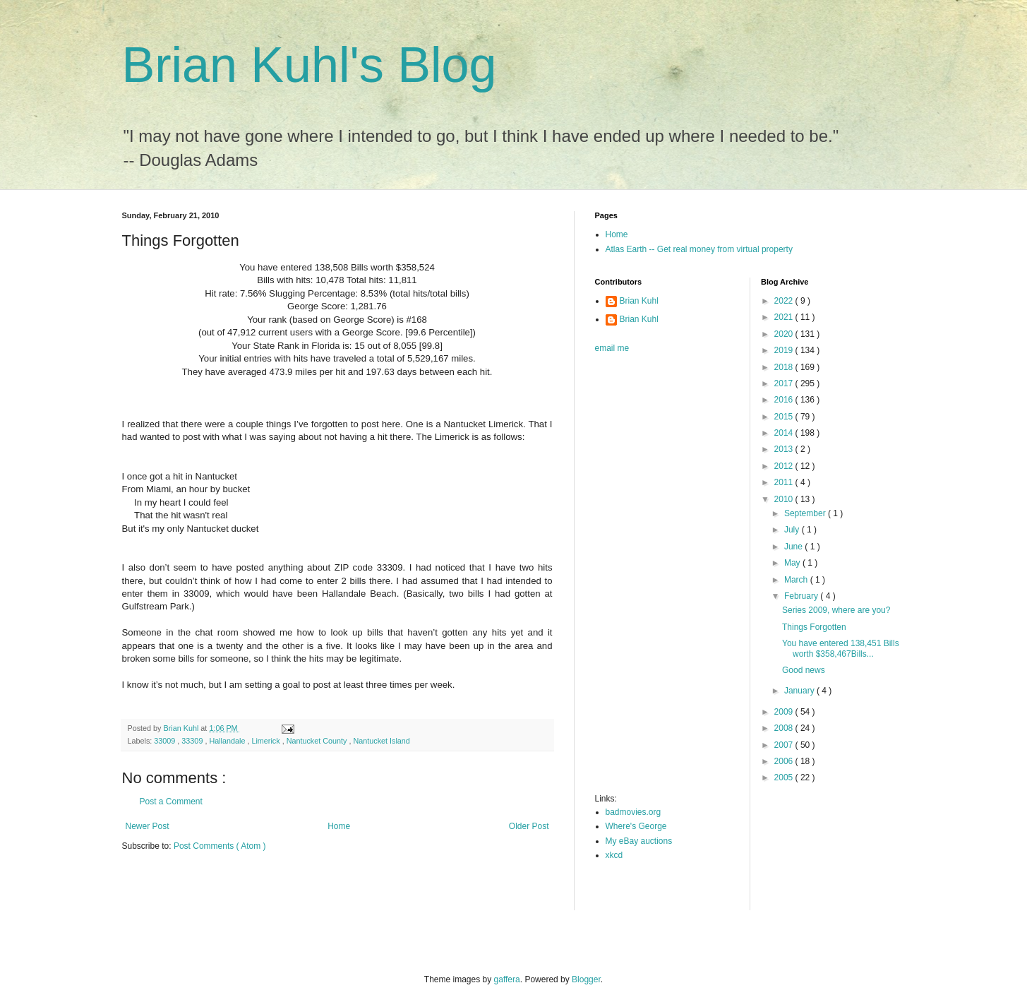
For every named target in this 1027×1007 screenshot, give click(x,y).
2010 (784, 499)
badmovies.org (633, 812)
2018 (784, 367)
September (806, 513)
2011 (784, 482)
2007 (784, 745)
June (794, 547)
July (793, 530)
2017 (784, 383)
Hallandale (228, 741)
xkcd (614, 855)
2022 (784, 301)
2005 (784, 777)
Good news (803, 670)
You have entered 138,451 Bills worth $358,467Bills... (840, 648)
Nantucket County (318, 741)
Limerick (266, 741)
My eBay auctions (639, 841)
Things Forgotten (814, 627)
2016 (784, 400)
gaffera (507, 979)
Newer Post (147, 826)
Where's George (636, 826)
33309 (193, 741)
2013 (784, 449)
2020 (784, 334)
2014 (784, 433)
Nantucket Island (381, 741)
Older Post (529, 826)
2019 (784, 350)
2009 (784, 712)
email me (612, 348)
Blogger (586, 979)
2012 (784, 466)
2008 (784, 728)
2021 (784, 317)
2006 (784, 761)
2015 (784, 417)
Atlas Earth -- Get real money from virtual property (699, 249)
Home (339, 826)
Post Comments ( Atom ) (220, 846)
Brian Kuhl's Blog (309, 65)
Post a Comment (171, 801)
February (802, 596)
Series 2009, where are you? (836, 610)
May (793, 563)
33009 (165, 741)
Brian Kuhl (639, 301)
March (797, 580)
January (800, 691)
